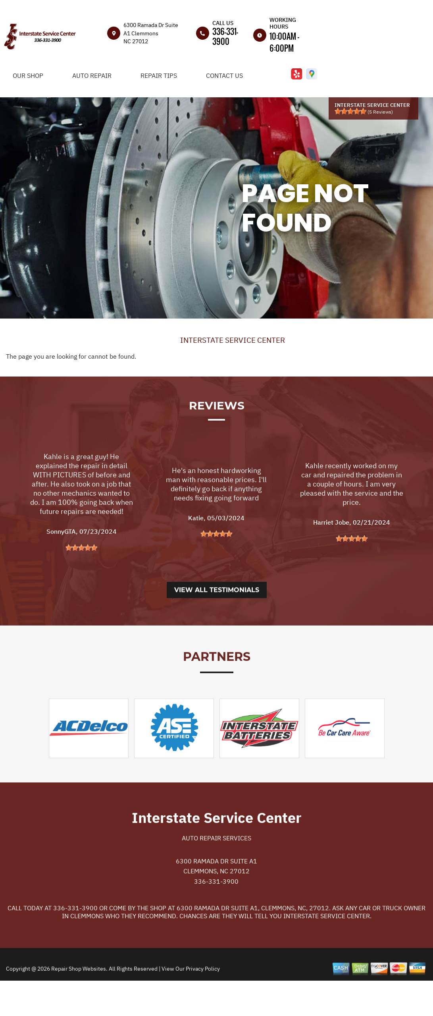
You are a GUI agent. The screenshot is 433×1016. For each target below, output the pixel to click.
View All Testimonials (216, 622)
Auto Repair (92, 75)
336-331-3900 (225, 36)
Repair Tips (158, 75)
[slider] (350, 111)
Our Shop (28, 75)
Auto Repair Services (216, 871)
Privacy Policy (203, 1001)
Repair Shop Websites (78, 1001)
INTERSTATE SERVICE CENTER (232, 340)
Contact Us (224, 75)
